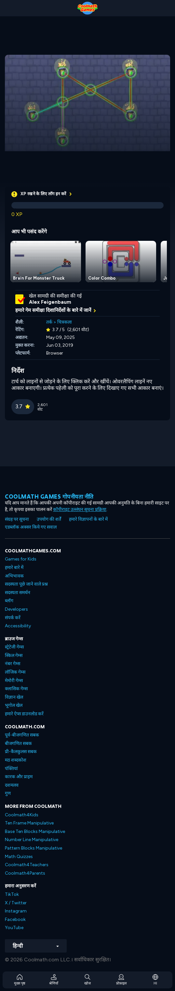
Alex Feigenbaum (50, 302)
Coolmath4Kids (21, 815)
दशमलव (12, 785)
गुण (8, 793)
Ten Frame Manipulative (29, 823)
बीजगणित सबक (18, 743)
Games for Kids (20, 559)
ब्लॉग (9, 601)
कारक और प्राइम (19, 777)
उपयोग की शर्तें (49, 519)
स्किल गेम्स (13, 655)
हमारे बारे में (14, 567)
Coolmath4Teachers (26, 864)
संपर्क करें (12, 617)
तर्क (49, 322)
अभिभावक (14, 576)
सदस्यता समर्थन (17, 592)
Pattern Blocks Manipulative (33, 848)
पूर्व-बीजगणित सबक (22, 735)
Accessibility (18, 626)
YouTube (14, 927)
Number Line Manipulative (31, 839)
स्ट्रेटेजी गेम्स (14, 647)
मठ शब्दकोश (15, 760)
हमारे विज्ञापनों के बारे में (88, 519)
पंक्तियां (11, 768)
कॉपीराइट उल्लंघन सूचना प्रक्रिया (79, 509)
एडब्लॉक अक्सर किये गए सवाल (31, 527)
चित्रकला (64, 322)
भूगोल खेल (13, 705)
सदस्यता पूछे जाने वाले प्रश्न (26, 584)
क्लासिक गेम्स (16, 689)
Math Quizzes (19, 856)
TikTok (12, 894)
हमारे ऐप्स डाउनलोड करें (24, 714)
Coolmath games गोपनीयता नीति (49, 496)
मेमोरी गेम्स (14, 680)
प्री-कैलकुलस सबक (21, 751)
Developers (16, 609)
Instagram (16, 911)
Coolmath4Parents (25, 873)
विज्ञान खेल (14, 697)
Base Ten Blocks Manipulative (35, 831)
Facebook (15, 919)
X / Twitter (16, 903)
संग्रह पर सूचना (17, 519)
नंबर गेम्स (12, 663)
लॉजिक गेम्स (15, 672)
